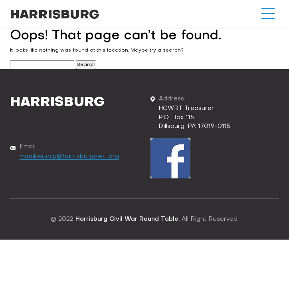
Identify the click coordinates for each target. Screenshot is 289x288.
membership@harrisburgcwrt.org (69, 156)
